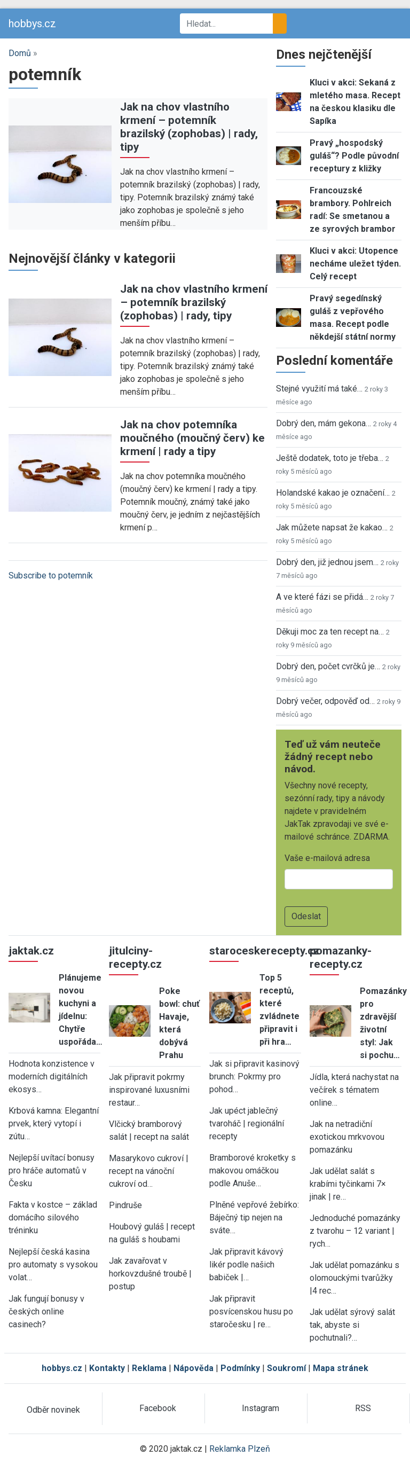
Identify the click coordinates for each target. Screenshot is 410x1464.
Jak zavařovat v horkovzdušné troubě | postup (150, 1273)
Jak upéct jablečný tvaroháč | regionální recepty (246, 1123)
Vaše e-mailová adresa (327, 858)
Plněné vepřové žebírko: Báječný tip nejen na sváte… (254, 1217)
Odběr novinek (53, 1410)
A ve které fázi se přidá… (322, 597)
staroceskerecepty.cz (264, 950)
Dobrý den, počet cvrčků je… (328, 666)
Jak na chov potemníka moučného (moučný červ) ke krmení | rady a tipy (192, 438)
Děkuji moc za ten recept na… (330, 632)
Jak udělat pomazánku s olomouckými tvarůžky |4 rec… (354, 1278)
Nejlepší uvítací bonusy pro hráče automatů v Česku (51, 1170)
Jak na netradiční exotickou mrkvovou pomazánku (347, 1137)
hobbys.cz (32, 23)
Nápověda (194, 1368)
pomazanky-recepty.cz (341, 957)
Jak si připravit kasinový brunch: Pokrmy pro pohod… (254, 1076)
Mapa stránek (340, 1368)
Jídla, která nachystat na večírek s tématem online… (354, 1090)
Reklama (149, 1368)
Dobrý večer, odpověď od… (325, 701)
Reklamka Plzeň (239, 1449)
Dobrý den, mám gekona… (323, 423)
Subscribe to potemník (51, 575)
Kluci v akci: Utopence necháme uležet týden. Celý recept (355, 263)
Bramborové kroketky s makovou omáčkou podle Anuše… (252, 1170)
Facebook (157, 1408)
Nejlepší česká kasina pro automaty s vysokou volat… (53, 1264)
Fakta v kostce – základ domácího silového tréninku (53, 1217)
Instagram (260, 1408)
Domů (20, 53)
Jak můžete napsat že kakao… (332, 527)
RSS (363, 1408)
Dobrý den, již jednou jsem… (327, 562)
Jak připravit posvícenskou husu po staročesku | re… (251, 1311)
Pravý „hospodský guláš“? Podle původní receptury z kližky (354, 156)
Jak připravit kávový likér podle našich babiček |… (246, 1264)
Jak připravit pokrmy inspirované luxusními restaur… (149, 1090)
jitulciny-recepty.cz (135, 957)
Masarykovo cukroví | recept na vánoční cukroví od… (148, 1171)
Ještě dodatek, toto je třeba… (329, 458)
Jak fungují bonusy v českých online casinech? (46, 1311)
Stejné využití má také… (319, 388)
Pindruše (125, 1205)
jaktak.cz (31, 950)
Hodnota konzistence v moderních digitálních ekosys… (51, 1076)
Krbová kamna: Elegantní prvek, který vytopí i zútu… (54, 1123)
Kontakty (107, 1368)
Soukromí (286, 1368)
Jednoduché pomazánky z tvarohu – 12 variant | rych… (355, 1231)
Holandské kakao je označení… (333, 493)
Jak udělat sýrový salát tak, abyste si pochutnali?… (352, 1325)
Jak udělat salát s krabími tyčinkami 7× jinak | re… (348, 1184)
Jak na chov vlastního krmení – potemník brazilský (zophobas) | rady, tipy (189, 126)
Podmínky (240, 1368)
